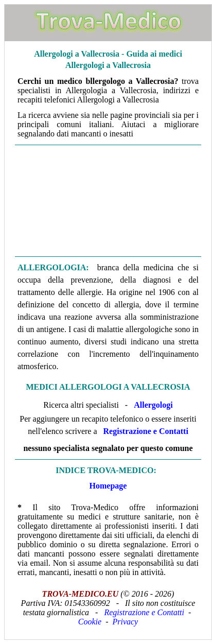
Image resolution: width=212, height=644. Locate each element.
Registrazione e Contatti (145, 431)
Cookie (89, 621)
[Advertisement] (108, 200)
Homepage (108, 485)
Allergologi (153, 405)
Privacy (125, 621)
